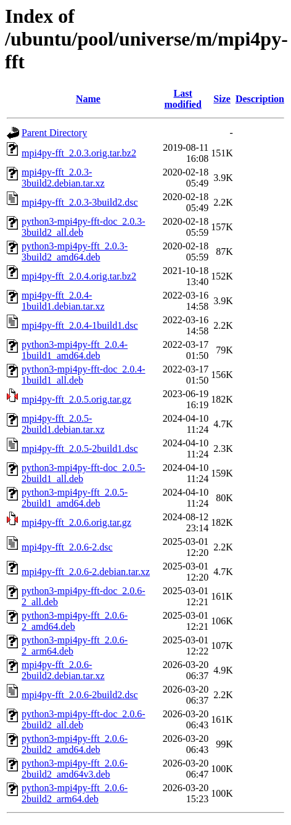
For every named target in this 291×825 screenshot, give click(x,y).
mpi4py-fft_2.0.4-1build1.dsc (80, 325)
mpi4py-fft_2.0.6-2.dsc (67, 547)
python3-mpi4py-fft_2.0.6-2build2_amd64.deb (75, 744)
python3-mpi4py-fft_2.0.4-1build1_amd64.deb (75, 350)
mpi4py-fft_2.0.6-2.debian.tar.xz (86, 571)
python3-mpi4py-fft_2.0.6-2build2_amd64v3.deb (75, 768)
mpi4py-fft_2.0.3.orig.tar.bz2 (79, 153)
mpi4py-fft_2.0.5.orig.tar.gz (76, 399)
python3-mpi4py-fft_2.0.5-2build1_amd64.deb (75, 498)
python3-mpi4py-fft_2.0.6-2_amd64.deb (75, 621)
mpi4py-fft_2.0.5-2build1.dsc (80, 448)
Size (222, 99)
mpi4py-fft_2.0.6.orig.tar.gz (76, 522)
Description (260, 99)
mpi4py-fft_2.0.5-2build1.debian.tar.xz (63, 424)
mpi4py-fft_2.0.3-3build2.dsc (80, 202)
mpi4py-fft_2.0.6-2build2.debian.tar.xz (63, 670)
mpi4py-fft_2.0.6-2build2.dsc (80, 695)
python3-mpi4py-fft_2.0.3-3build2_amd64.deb (75, 251)
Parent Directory (54, 132)
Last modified (182, 99)
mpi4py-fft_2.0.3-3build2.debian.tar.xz (63, 177)
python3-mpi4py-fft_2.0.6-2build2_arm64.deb (75, 793)
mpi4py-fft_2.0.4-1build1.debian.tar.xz (63, 301)
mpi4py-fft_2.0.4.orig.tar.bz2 (79, 276)
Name (88, 99)
